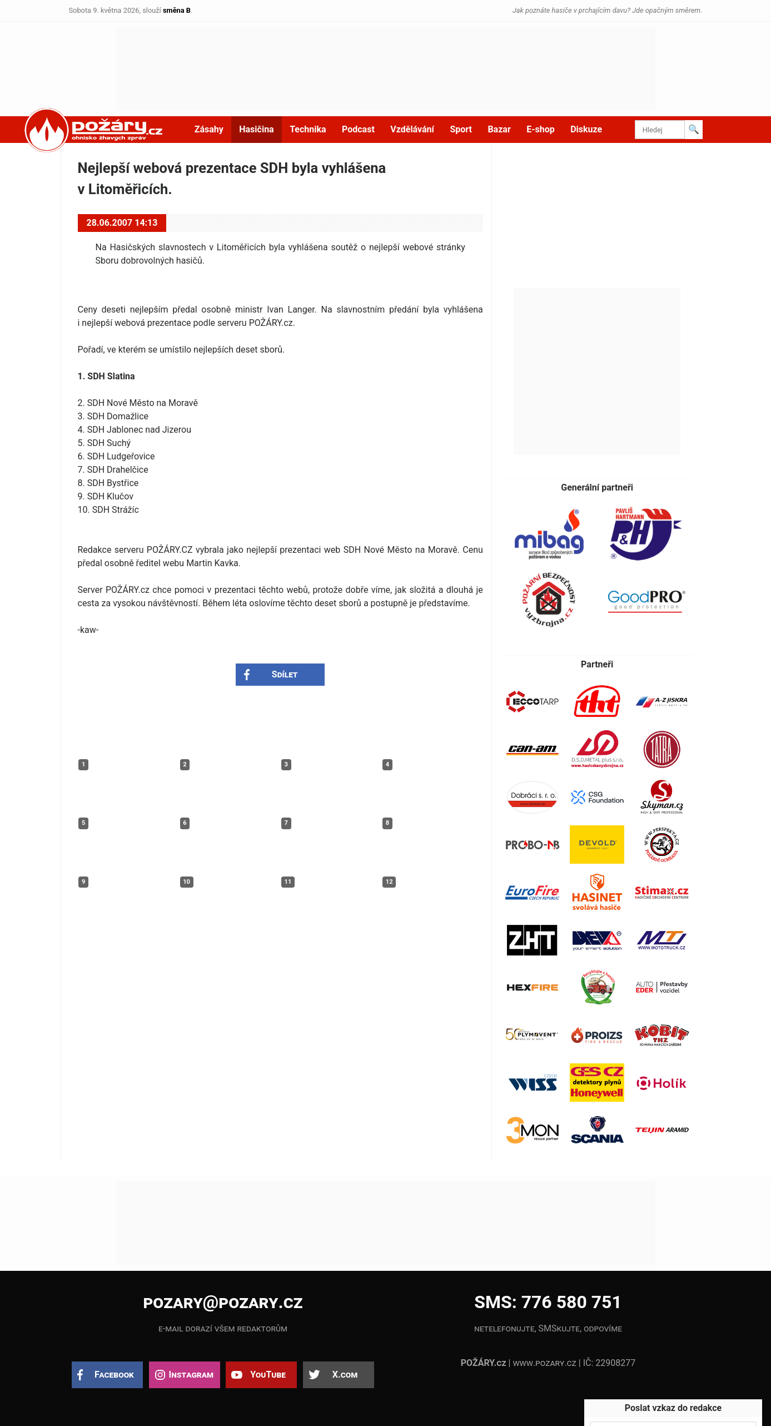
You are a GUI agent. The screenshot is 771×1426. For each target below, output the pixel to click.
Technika (308, 129)
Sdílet (285, 674)
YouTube (268, 1374)
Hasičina (256, 129)
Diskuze (586, 129)
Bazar (499, 129)
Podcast (358, 129)
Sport (461, 129)
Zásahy (209, 129)
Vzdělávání (412, 129)
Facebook (114, 1374)
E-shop (540, 129)
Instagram (191, 1374)
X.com (344, 1374)
